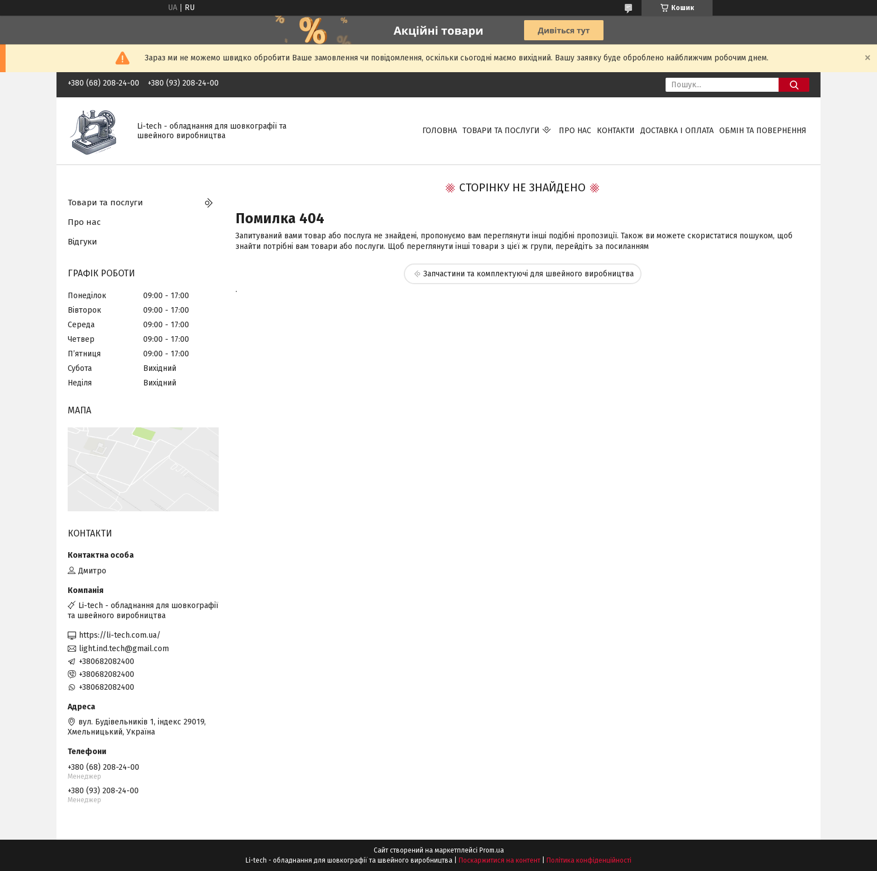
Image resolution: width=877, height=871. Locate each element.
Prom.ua (491, 850)
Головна (439, 130)
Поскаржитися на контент (499, 860)
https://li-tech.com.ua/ (120, 635)
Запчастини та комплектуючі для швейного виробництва (528, 274)
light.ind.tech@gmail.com (124, 648)
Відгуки (82, 242)
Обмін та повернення (763, 130)
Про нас (575, 130)
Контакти (616, 130)
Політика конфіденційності (588, 860)
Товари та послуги (501, 130)
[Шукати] (794, 85)
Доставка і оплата (677, 130)
